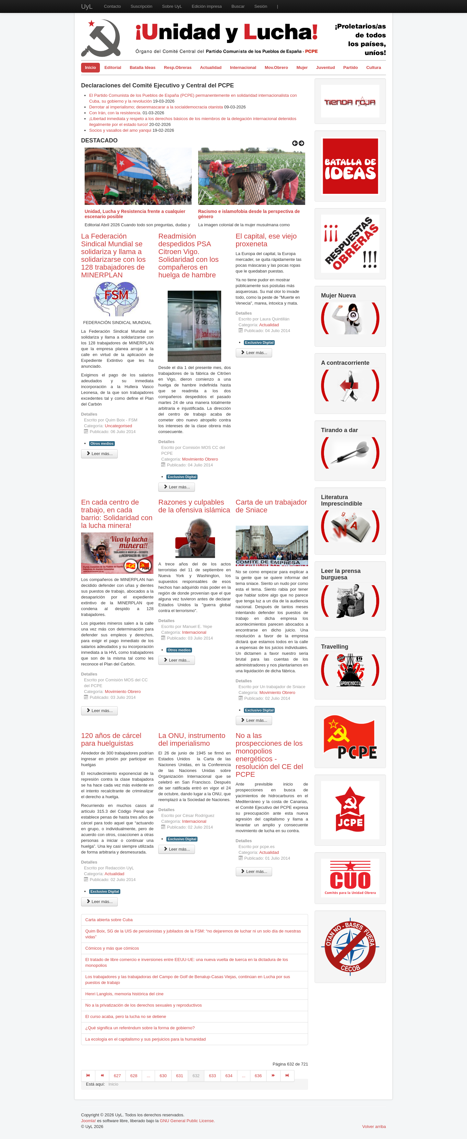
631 (179, 1075)
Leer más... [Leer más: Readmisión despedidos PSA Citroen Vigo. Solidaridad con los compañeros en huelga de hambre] (176, 487)
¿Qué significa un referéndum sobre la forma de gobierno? (140, 1027)
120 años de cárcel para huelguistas (111, 739)
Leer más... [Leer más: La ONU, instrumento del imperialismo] (176, 849)
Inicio (90, 67)
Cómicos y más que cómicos (112, 948)
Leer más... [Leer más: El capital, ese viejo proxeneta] (254, 352)
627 (117, 1075)
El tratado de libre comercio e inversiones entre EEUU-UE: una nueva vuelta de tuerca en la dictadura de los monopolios (186, 962)
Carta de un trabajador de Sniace (271, 506)
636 (258, 1075)
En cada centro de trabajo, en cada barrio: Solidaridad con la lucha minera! (116, 514)
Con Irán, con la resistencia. (116, 112)
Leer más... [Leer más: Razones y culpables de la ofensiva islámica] (176, 660)
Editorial (112, 67)
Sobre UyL (172, 6)
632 (196, 1075)
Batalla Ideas (143, 67)
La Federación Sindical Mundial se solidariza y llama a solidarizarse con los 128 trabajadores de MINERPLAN (113, 255)
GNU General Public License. (187, 1120)
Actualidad (211, 67)
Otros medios (102, 443)
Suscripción (141, 6)
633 (212, 1075)
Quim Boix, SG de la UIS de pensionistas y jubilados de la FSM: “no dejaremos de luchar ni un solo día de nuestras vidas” (193, 934)
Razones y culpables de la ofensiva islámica (194, 506)
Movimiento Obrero (200, 459)
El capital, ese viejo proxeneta (266, 240)
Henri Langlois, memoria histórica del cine (124, 993)
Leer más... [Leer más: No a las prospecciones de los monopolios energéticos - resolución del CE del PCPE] (254, 871)
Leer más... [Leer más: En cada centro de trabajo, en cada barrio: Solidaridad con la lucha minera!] (99, 710)
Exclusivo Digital (182, 477)
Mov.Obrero (276, 67)
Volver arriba (374, 1126)
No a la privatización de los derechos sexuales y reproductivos (143, 1005)
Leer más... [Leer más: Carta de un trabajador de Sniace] (254, 720)
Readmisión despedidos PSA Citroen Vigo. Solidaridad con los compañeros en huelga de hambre (188, 255)
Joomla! (88, 1120)
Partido (350, 67)
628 (134, 1075)
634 (229, 1075)
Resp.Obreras (177, 67)
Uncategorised (118, 425)
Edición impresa (207, 6)
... (148, 1075)
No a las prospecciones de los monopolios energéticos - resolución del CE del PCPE (269, 754)
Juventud (325, 67)
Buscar (238, 6)
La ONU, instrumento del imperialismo (191, 739)
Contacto (112, 6)
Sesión (260, 6)
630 (163, 1075)
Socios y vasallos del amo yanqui (120, 130)
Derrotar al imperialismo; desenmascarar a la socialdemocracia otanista (156, 107)
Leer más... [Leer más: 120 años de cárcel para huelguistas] (99, 901)
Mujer (302, 67)
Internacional (243, 67)
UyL (87, 6)
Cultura (373, 67)
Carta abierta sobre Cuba (109, 919)
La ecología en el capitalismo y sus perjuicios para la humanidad (145, 1039)
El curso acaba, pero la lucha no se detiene (125, 1016)
